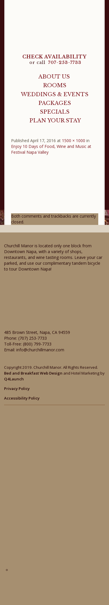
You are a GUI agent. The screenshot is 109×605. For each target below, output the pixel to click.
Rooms (54, 85)
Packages (54, 103)
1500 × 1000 (73, 140)
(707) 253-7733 (32, 338)
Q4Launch (14, 379)
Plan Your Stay (55, 120)
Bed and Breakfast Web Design (33, 373)
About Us (54, 76)
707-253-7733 (64, 62)
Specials (54, 111)
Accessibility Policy (22, 398)
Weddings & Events (54, 94)
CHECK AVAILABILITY (54, 57)
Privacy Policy (17, 388)
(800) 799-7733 (37, 344)
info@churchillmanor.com (40, 349)
